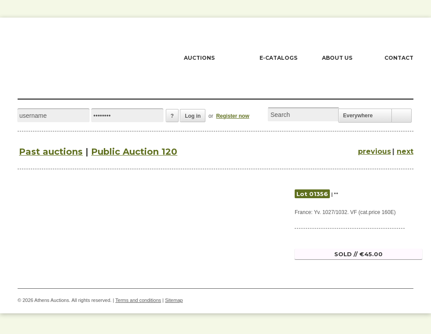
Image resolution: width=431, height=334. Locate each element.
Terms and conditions (138, 300)
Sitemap (174, 300)
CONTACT (398, 57)
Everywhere (358, 116)
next (405, 151)
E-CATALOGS (278, 57)
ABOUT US (337, 57)
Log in (193, 116)
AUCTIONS (199, 57)
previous (374, 151)
